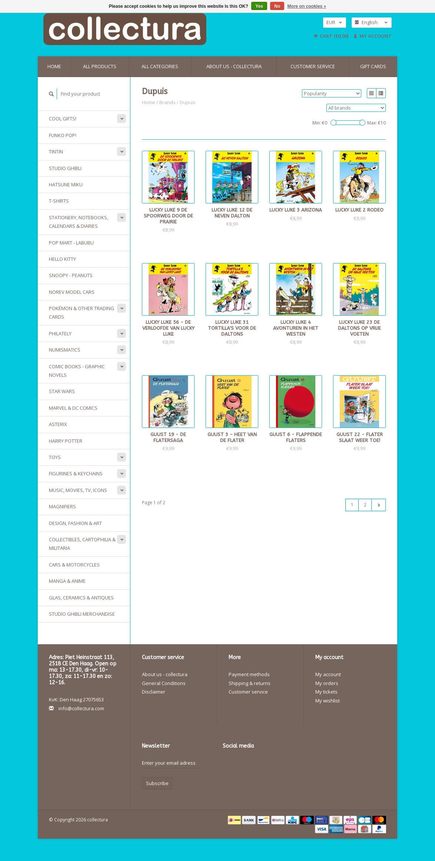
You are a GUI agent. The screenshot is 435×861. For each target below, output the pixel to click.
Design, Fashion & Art (75, 523)
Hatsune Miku (66, 184)
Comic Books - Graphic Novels (77, 370)
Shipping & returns (249, 683)
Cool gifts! (62, 118)
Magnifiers (62, 506)
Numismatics (64, 349)
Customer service (312, 66)
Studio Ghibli (65, 168)
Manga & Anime (67, 581)
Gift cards (373, 66)
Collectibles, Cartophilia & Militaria (82, 543)
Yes (259, 6)
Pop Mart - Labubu (71, 242)
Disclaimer (153, 691)
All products (99, 66)
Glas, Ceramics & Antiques (81, 597)
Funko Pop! (62, 135)
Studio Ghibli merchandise (82, 614)
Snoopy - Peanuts (71, 275)
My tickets (326, 691)
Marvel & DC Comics (73, 408)
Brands (167, 102)
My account (372, 36)
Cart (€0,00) (332, 36)
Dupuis (188, 102)
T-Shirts (59, 200)
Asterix (58, 424)
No (277, 6)
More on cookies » (307, 6)
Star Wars (62, 391)
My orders (326, 683)
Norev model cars (71, 292)
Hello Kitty (62, 259)
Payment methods (249, 674)
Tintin (56, 151)
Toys (55, 457)
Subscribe (157, 783)
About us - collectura (234, 66)
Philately (60, 333)
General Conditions (164, 683)
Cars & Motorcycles (74, 564)
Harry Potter (65, 441)
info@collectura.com (81, 708)
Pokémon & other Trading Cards (81, 312)
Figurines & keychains (76, 473)
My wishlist (327, 700)
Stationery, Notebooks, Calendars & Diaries (78, 221)
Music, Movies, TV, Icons (78, 490)
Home (54, 66)
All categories (160, 66)
